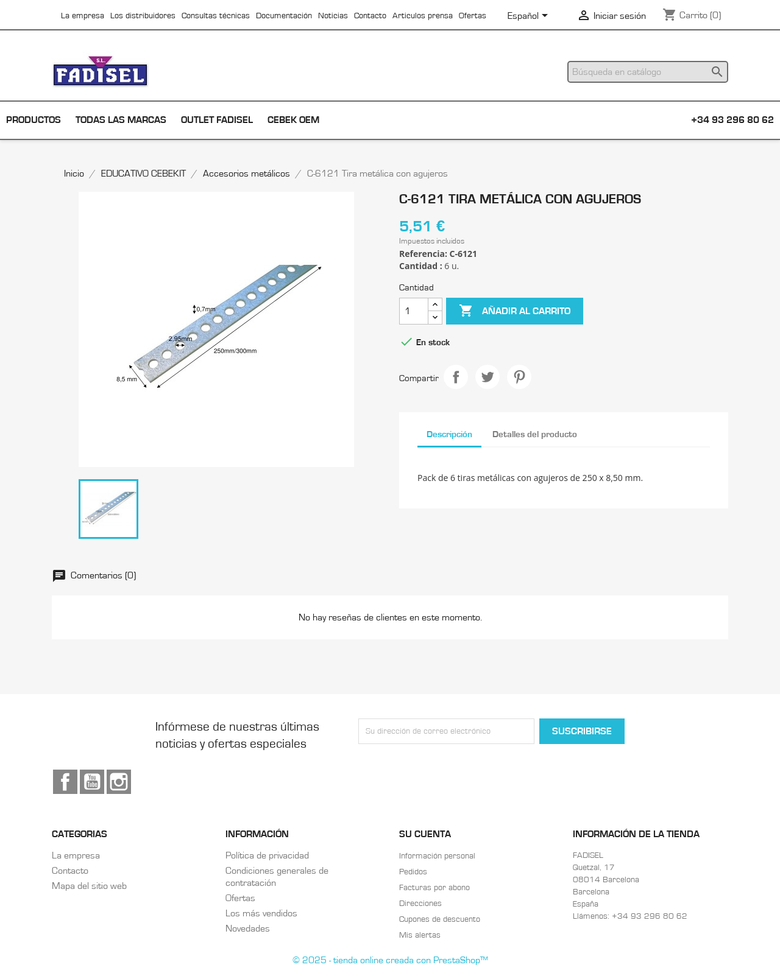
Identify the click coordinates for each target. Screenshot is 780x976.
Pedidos (413, 872)
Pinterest (519, 377)
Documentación (284, 16)
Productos (33, 120)
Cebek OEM (293, 120)
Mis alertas (420, 935)
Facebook (65, 782)
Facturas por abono (434, 887)
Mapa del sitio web (89, 886)
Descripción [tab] (449, 434)
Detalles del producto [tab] (534, 434)
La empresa (82, 16)
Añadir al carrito (514, 311)
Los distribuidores (143, 16)
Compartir (456, 377)
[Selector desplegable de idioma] (530, 16)
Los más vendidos (261, 913)
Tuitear (487, 377)
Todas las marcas (121, 120)
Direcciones (420, 903)
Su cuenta (425, 834)
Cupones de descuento (439, 919)
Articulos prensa (422, 16)
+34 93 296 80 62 (732, 120)
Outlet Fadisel (217, 120)
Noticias (333, 16)
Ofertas (472, 16)
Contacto (370, 16)
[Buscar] (647, 72)
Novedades (247, 928)
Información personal (437, 856)
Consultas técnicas (216, 16)
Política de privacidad (267, 855)
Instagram (119, 782)
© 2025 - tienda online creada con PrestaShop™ (390, 960)
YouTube (92, 782)
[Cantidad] (413, 311)
